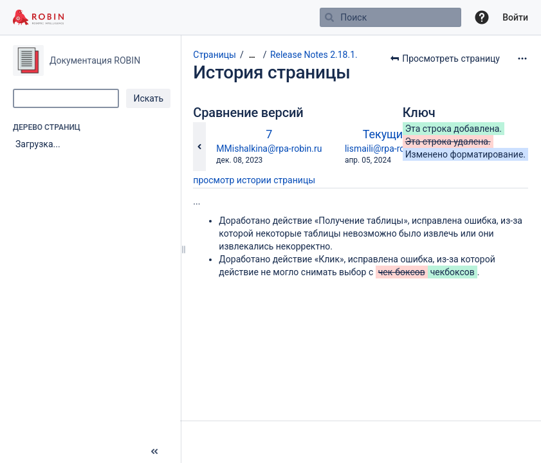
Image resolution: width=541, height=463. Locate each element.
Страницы (214, 55)
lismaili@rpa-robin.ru (386, 148)
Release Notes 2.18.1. (314, 55)
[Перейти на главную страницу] (38, 17)
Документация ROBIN (95, 60)
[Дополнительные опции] (522, 58)
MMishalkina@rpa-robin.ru (269, 148)
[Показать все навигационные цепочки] (252, 55)
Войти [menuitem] (515, 17)
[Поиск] (329, 17)
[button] (482, 17)
